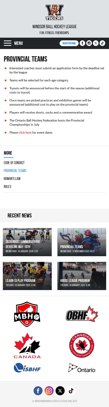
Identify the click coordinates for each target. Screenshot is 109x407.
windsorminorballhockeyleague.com (53, 401)
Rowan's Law (12, 179)
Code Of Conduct (14, 163)
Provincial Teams (15, 171)
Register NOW (69, 43)
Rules (7, 186)
